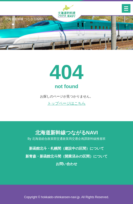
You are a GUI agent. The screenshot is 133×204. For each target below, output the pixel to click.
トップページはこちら (66, 103)
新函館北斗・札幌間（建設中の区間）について (66, 148)
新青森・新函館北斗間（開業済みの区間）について (66, 156)
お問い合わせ (66, 164)
